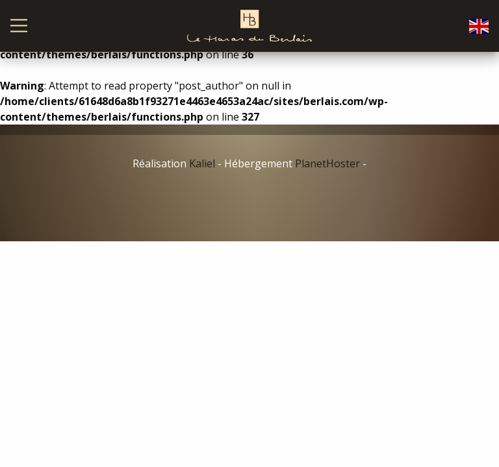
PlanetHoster (327, 163)
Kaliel (202, 163)
